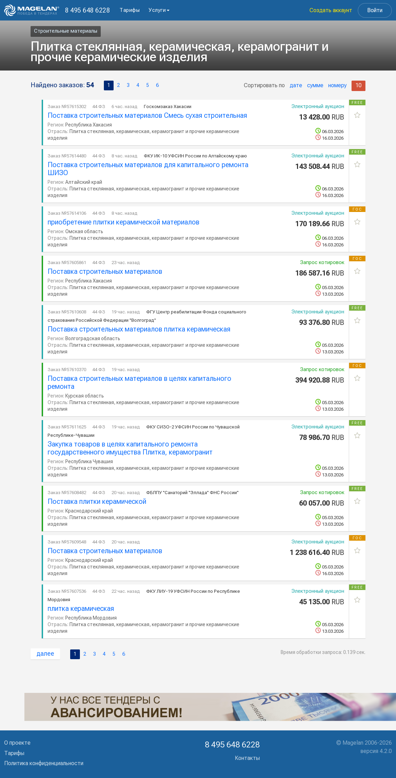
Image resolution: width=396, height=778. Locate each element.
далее (45, 653)
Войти (374, 10)
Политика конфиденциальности (43, 763)
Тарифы (129, 10)
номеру (337, 85)
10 (358, 85)
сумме (315, 85)
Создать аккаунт (331, 10)
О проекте (17, 742)
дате (296, 85)
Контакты (247, 758)
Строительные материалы (65, 31)
